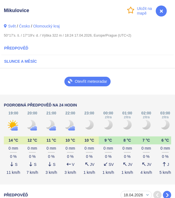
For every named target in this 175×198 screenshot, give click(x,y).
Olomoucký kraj (46, 26)
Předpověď (16, 48)
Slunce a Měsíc (20, 61)
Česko (24, 26)
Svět (12, 26)
